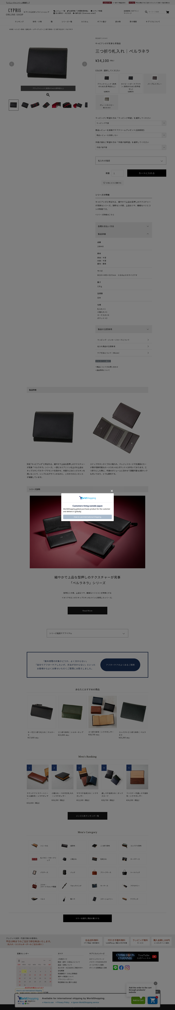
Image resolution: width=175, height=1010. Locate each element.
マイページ (128, 13)
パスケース (44, 872)
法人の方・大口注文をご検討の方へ (70, 968)
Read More (87, 610)
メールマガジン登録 (96, 965)
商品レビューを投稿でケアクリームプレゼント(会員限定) (119, 130)
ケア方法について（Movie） (108, 353)
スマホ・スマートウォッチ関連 (48, 886)
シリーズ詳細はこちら (105, 214)
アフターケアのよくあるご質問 (120, 664)
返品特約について (103, 370)
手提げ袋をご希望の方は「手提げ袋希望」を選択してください (122, 142)
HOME (11, 29)
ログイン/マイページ (96, 959)
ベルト (42, 899)
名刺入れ (103, 859)
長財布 (72, 846)
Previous (11, 64)
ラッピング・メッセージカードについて (113, 340)
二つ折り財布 (47, 29)
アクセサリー (135, 886)
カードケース (135, 859)
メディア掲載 (96, 11)
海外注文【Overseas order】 (84, 13)
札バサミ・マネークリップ (48, 859)
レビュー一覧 (59, 11)
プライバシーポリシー (66, 979)
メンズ (17, 29)
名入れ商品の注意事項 (106, 346)
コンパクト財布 (135, 846)
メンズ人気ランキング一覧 (87, 816)
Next (84, 64)
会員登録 (127, 11)
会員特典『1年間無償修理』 (78, 11)
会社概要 (61, 970)
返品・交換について (65, 965)
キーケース (104, 886)
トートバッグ (135, 872)
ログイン (134, 11)
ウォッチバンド (76, 886)
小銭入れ (73, 859)
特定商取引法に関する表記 (67, 982)
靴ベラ (72, 899)
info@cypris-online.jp (29, 999)
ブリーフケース (105, 872)
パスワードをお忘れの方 (98, 962)
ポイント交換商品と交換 (98, 968)
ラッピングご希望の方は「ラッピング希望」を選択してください (123, 118)
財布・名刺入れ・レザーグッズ (31, 29)
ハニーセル (44, 846)
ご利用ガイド (62, 959)
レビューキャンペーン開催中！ (18, 2)
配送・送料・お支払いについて (69, 962)
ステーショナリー (106, 899)
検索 (146, 12)
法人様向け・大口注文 (62, 13)
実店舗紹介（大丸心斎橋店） (68, 973)
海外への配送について (66, 976)
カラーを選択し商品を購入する (87, 918)
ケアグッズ (134, 899)
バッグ (72, 872)
